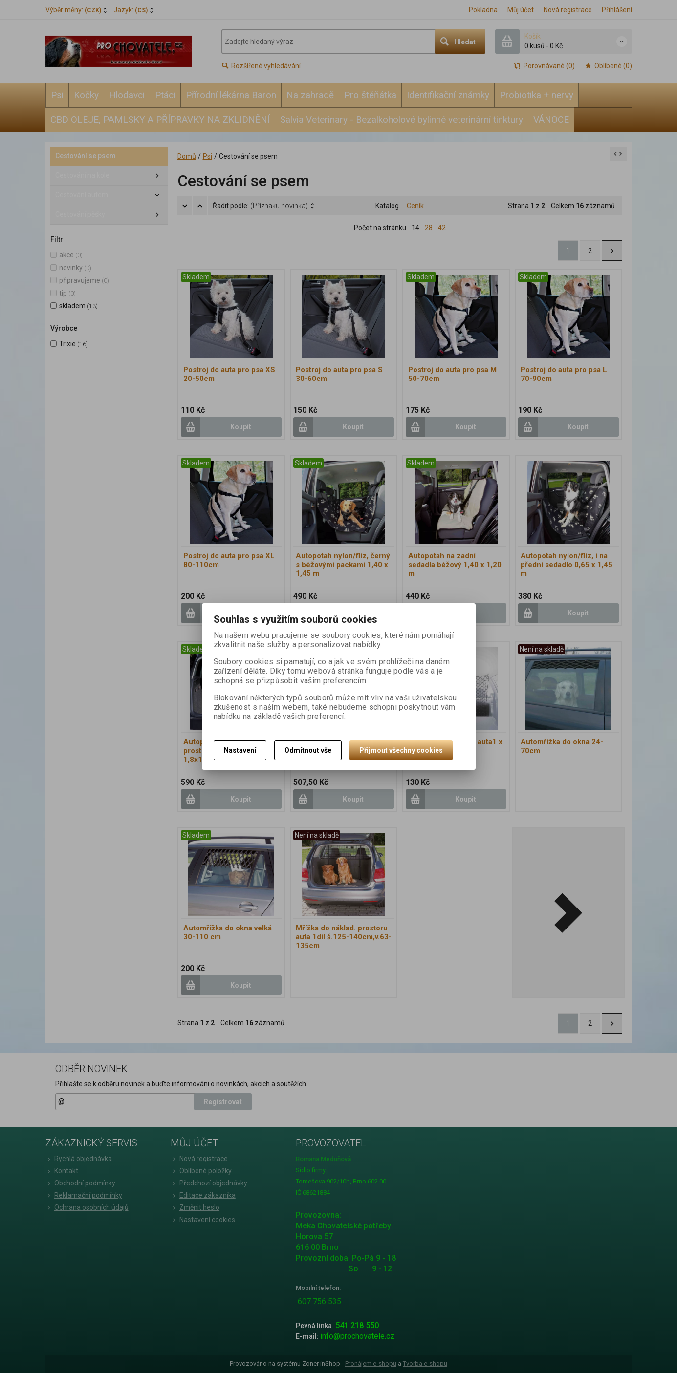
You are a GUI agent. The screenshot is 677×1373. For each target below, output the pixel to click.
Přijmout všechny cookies (401, 750)
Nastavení (240, 750)
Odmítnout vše (307, 750)
